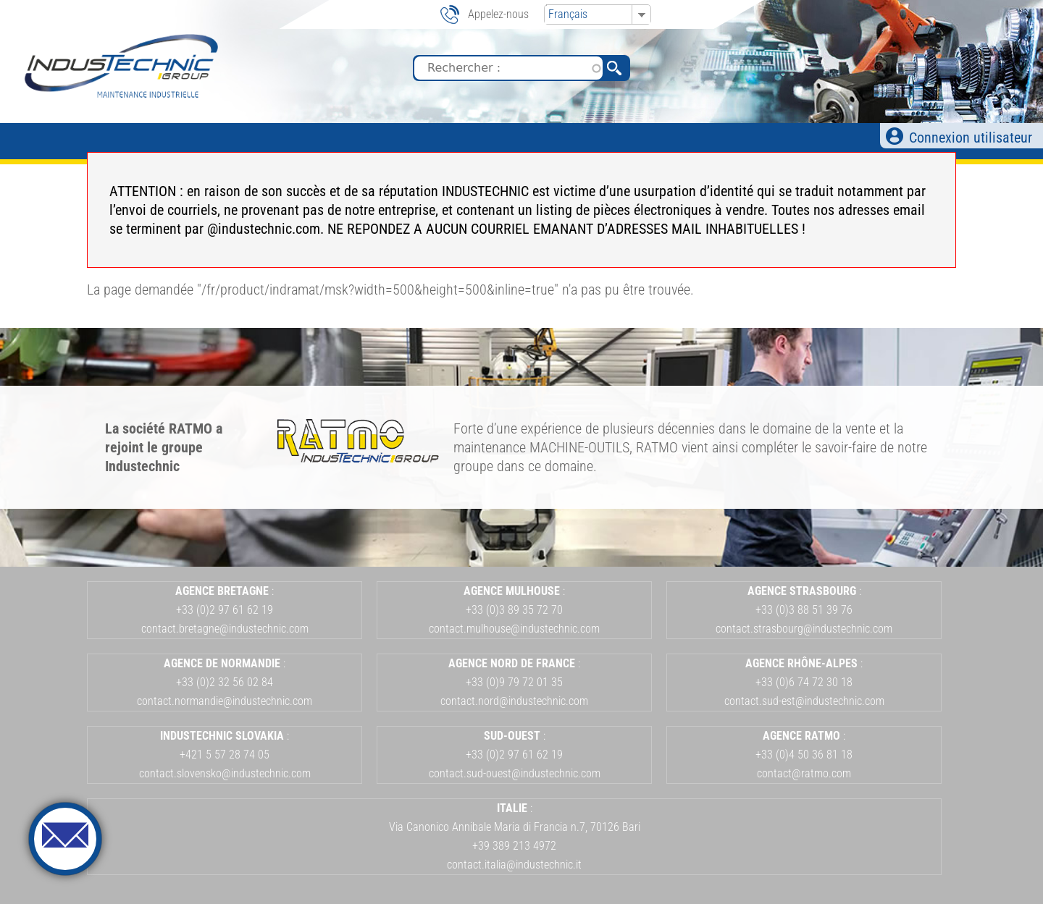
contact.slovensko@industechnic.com (225, 773)
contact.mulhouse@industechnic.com (514, 628)
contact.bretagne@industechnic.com (225, 628)
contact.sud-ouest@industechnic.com (514, 773)
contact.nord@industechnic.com (514, 701)
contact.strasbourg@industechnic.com (804, 628)
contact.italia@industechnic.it (514, 864)
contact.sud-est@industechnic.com (804, 701)
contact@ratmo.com (804, 773)
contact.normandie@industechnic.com (224, 701)
